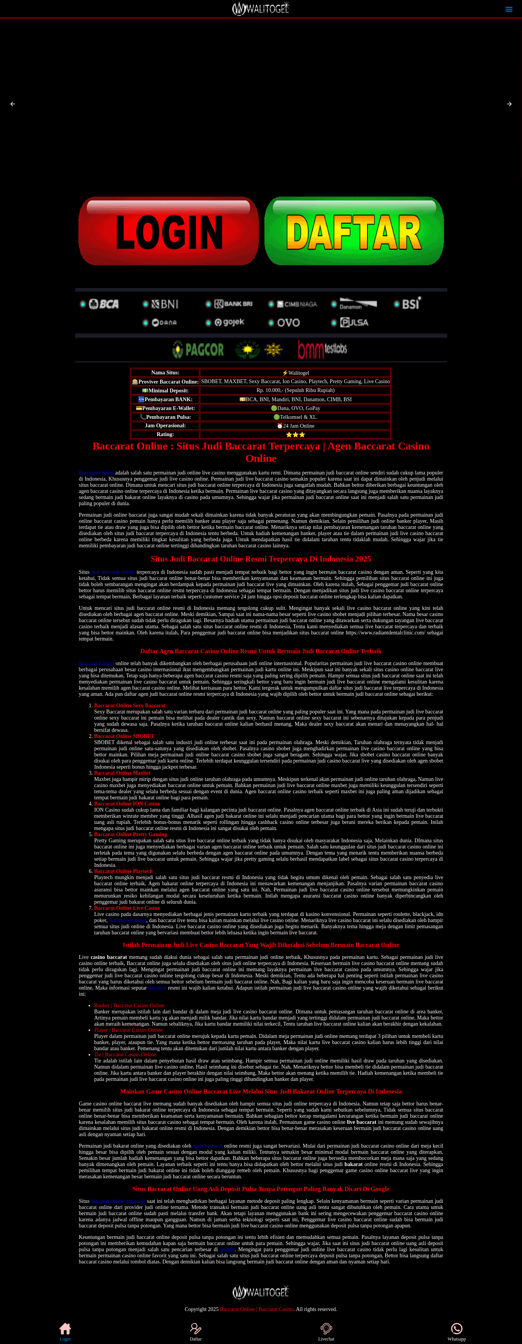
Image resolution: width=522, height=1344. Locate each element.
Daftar (196, 1332)
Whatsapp (457, 1332)
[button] (12, 103)
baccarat (157, 988)
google (227, 1249)
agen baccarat (207, 1146)
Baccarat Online (96, 473)
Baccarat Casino (96, 663)
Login (65, 1332)
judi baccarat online (113, 572)
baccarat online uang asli (118, 1201)
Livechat (326, 1332)
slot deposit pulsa (127, 920)
